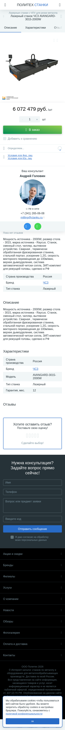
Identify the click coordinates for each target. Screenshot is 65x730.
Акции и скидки (32, 553)
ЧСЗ (46, 282)
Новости (32, 610)
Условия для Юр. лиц (20, 158)
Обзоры (32, 621)
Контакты (32, 655)
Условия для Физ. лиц (20, 155)
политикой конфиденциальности (24, 713)
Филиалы (32, 576)
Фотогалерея (32, 632)
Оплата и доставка (32, 644)
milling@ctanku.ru (32, 217)
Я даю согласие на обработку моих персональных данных (32, 538)
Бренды (32, 565)
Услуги (32, 587)
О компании (32, 598)
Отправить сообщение (32, 528)
